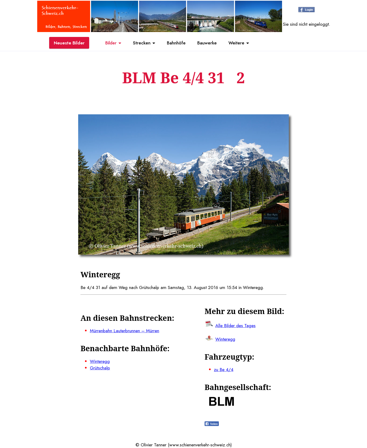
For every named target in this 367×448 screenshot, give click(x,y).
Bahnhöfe (176, 43)
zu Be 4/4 (223, 369)
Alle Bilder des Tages (235, 325)
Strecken (141, 43)
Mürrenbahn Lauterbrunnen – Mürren (124, 330)
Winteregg (100, 361)
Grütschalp (100, 368)
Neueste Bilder (69, 43)
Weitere (236, 43)
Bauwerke (207, 43)
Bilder (111, 43)
